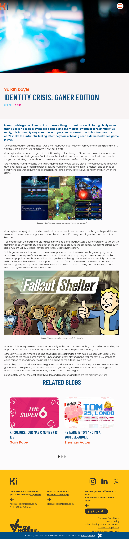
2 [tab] (62, 456)
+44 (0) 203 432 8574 (21, 507)
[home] (4, 6)
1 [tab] (59, 456)
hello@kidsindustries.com (23, 503)
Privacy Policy (112, 521)
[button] (120, 6)
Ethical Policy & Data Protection (102, 524)
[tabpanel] (34, 420)
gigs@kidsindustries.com (60, 503)
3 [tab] (65, 456)
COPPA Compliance (108, 527)
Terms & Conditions (108, 518)
